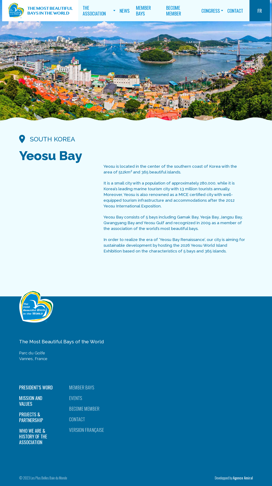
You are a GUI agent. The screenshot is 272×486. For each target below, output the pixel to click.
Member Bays (143, 10)
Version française (86, 430)
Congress (210, 10)
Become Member (173, 10)
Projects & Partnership (31, 417)
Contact (235, 10)
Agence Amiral (243, 477)
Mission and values (30, 401)
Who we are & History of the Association (33, 436)
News (125, 10)
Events (75, 398)
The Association (94, 10)
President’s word (36, 387)
